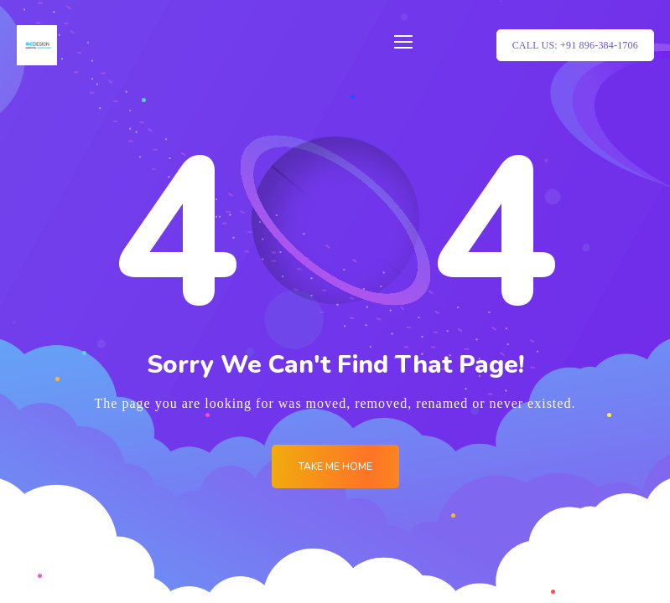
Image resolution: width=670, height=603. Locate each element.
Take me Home (335, 466)
